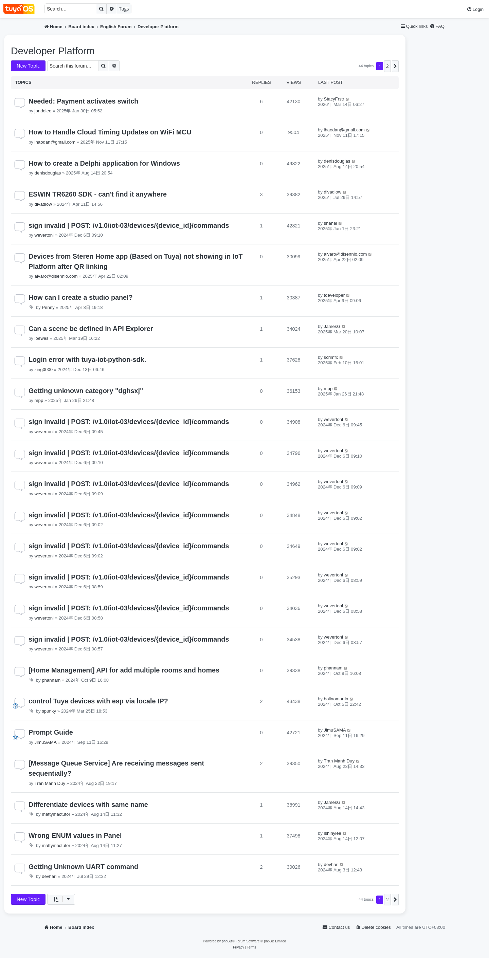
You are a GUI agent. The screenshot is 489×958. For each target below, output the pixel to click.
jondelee (43, 110)
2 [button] (387, 66)
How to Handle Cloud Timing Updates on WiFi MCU (110, 132)
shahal (330, 223)
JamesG (332, 326)
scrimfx (331, 357)
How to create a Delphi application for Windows (104, 163)
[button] (395, 66)
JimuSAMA (46, 742)
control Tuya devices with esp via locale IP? (98, 701)
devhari (49, 876)
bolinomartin (336, 698)
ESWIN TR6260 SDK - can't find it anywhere (98, 194)
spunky (49, 711)
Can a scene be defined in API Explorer (91, 328)
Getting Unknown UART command (83, 866)
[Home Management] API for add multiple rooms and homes (124, 670)
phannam (51, 680)
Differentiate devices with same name (88, 804)
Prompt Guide (51, 732)
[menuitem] (475, 9)
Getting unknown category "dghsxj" (86, 390)
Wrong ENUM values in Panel (75, 835)
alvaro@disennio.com (56, 276)
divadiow (43, 204)
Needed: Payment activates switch (83, 101)
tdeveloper (334, 295)
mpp (39, 400)
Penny (48, 307)
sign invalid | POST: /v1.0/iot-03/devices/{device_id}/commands (129, 225)
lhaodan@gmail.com (55, 142)
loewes (42, 338)
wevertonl (44, 235)
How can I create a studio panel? (81, 297)
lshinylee (332, 833)
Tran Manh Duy (50, 783)
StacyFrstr (334, 99)
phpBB (227, 941)
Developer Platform (52, 50)
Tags (124, 8)
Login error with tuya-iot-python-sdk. (87, 359)
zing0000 (44, 369)
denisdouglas (48, 173)
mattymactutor (56, 814)
